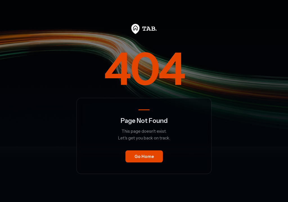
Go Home (144, 156)
